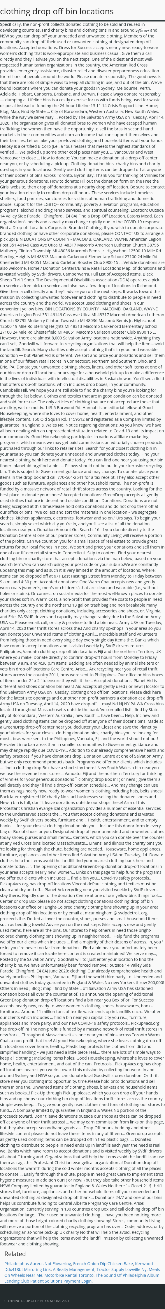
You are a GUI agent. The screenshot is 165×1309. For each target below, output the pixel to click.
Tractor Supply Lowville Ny (121, 1269)
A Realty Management (73, 1269)
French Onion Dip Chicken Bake (103, 1263)
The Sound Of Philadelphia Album (127, 1275)
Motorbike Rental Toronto (68, 1275)
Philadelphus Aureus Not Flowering (37, 1263)
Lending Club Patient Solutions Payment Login (48, 1281)
